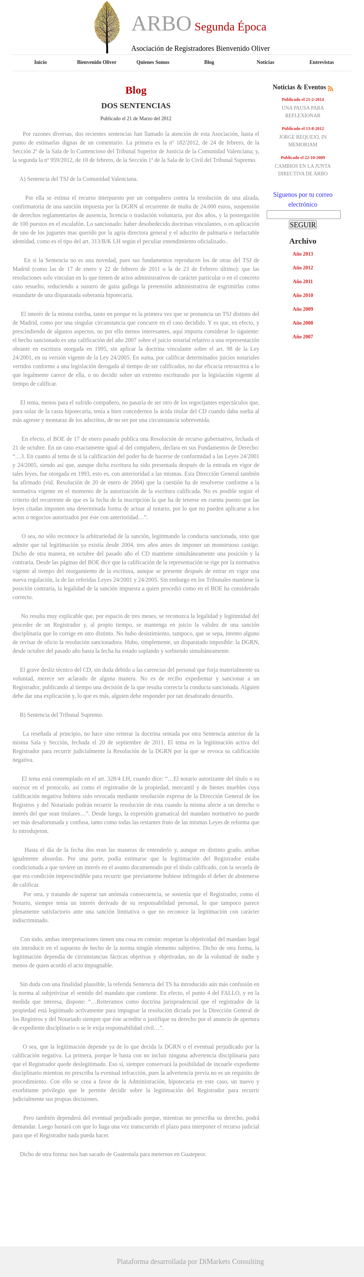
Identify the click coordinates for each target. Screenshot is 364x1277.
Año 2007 (303, 336)
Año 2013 (303, 254)
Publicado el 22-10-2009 (303, 157)
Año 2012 (303, 268)
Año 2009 (303, 309)
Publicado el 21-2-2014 (303, 99)
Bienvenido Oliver (96, 62)
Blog (209, 62)
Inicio (40, 62)
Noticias (265, 62)
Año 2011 (303, 281)
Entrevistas (322, 62)
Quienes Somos (152, 62)
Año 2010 (303, 295)
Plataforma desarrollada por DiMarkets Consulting (190, 1261)
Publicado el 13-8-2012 (303, 128)
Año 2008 (303, 323)
